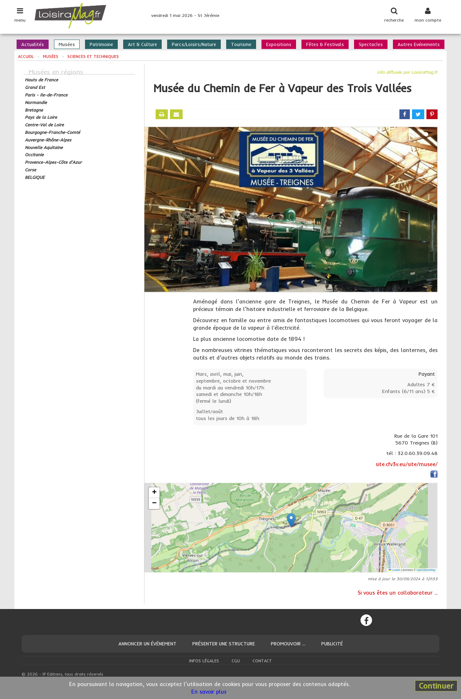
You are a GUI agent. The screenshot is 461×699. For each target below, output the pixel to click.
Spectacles (371, 44)
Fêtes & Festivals (325, 44)
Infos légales (204, 660)
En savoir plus (209, 691)
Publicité (332, 643)
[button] (291, 520)
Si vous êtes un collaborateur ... (398, 592)
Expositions (278, 44)
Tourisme (241, 44)
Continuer (436, 685)
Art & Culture (142, 44)
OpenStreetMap (425, 570)
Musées (67, 44)
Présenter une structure (223, 643)
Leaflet (394, 570)
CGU (236, 660)
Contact (262, 660)
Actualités (32, 44)
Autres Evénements (419, 44)
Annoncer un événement (147, 643)
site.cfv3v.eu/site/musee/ (407, 464)
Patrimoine (101, 44)
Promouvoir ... (288, 643)
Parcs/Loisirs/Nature (194, 44)
